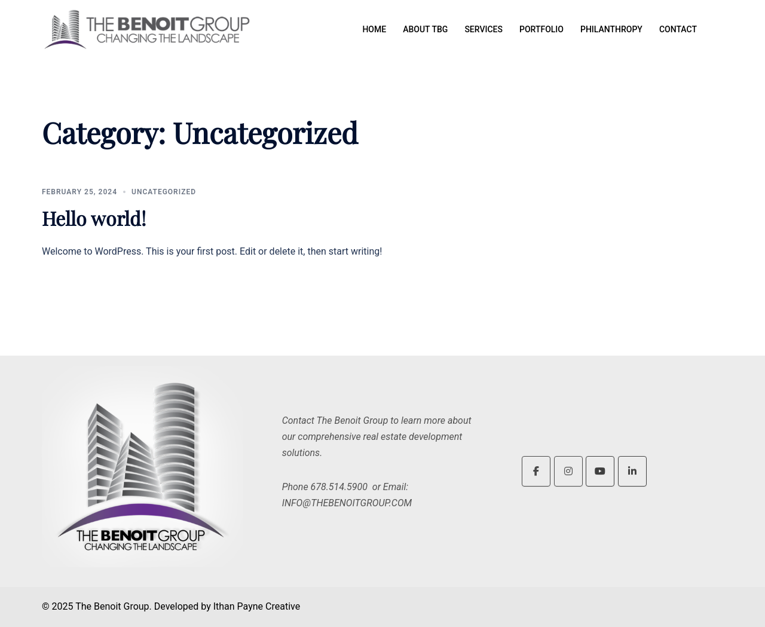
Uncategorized (163, 192)
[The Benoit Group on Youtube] (600, 471)
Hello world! (94, 218)
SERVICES (483, 29)
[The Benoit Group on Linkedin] (632, 471)
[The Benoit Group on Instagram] (568, 471)
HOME (374, 29)
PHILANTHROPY (611, 29)
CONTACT (678, 29)
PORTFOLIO (541, 29)
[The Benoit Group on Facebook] (536, 471)
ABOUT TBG (425, 29)
